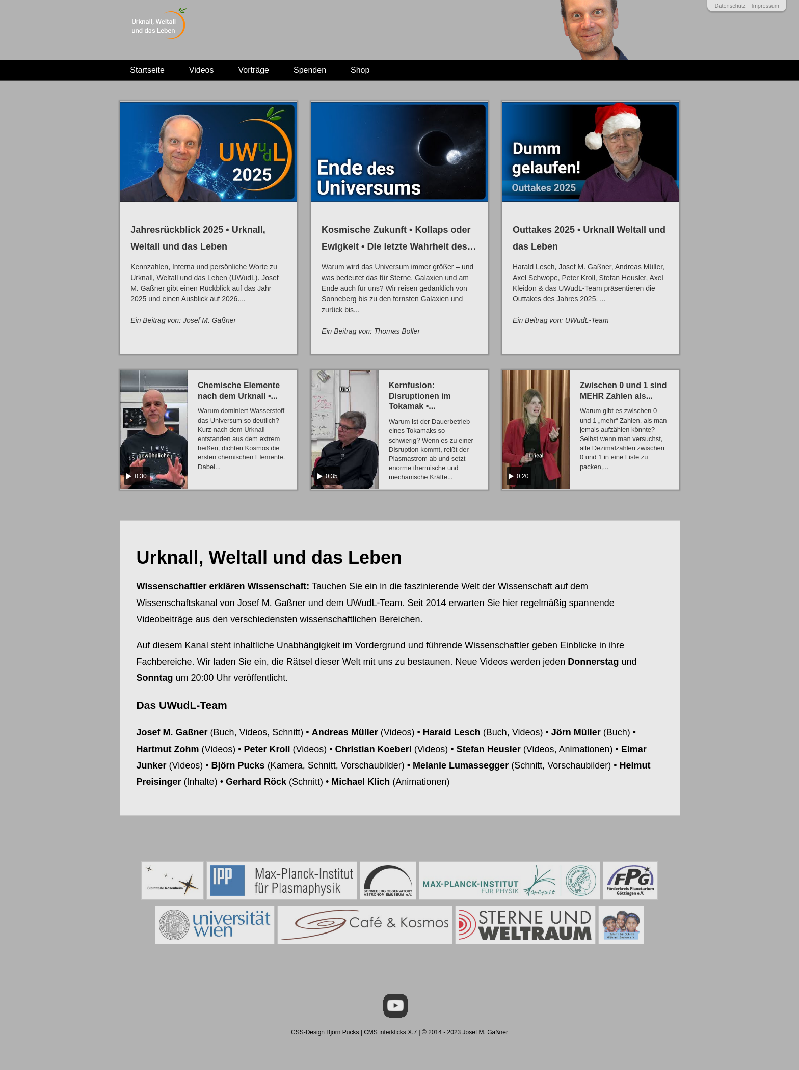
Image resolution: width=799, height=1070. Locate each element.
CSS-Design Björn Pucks (325, 1032)
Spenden (310, 70)
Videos (201, 70)
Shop (360, 70)
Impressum (765, 6)
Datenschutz (729, 6)
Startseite (147, 70)
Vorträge (253, 70)
